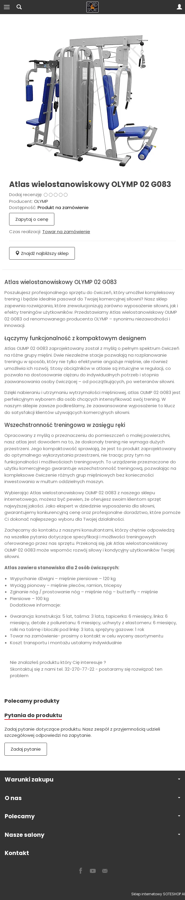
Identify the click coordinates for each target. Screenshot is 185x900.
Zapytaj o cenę (31, 219)
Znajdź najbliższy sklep (42, 253)
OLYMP (41, 201)
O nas (92, 798)
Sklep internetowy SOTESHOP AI (158, 893)
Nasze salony (92, 835)
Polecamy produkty (31, 700)
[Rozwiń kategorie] (7, 7)
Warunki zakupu (92, 780)
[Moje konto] (179, 7)
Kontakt (17, 853)
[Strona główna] (92, 7)
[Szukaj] (19, 7)
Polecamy (92, 816)
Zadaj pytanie (26, 749)
